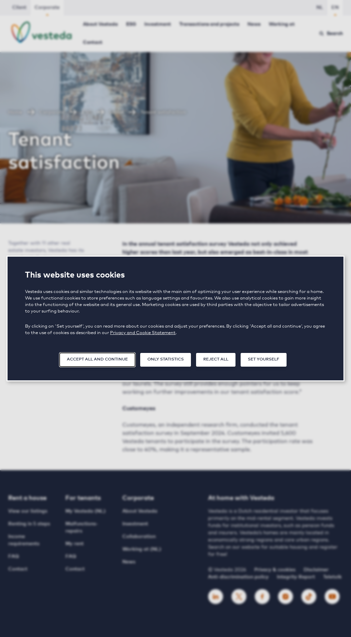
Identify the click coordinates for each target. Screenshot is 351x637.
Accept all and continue (97, 359)
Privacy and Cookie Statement (143, 333)
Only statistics (165, 359)
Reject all (215, 359)
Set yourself (263, 359)
